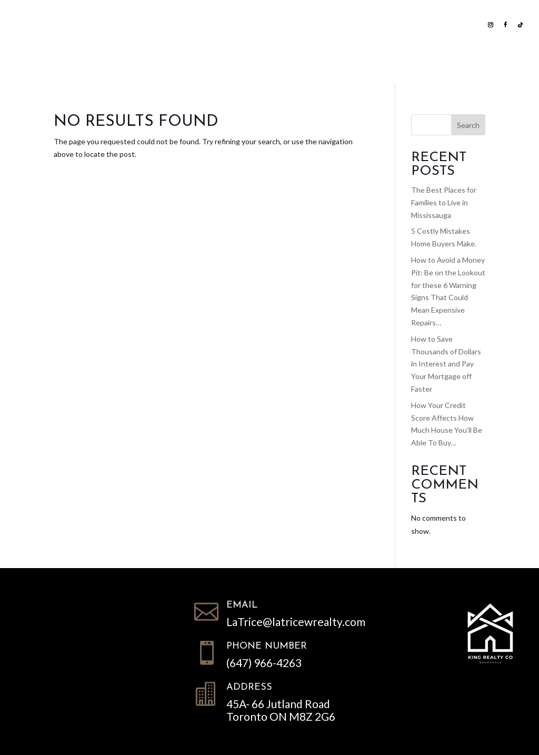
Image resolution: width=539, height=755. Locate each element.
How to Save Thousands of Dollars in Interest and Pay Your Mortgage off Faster (446, 363)
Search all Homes (209, 24)
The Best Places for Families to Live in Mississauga (443, 202)
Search (468, 125)
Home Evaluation (313, 24)
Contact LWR (359, 63)
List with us (119, 24)
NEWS (377, 24)
